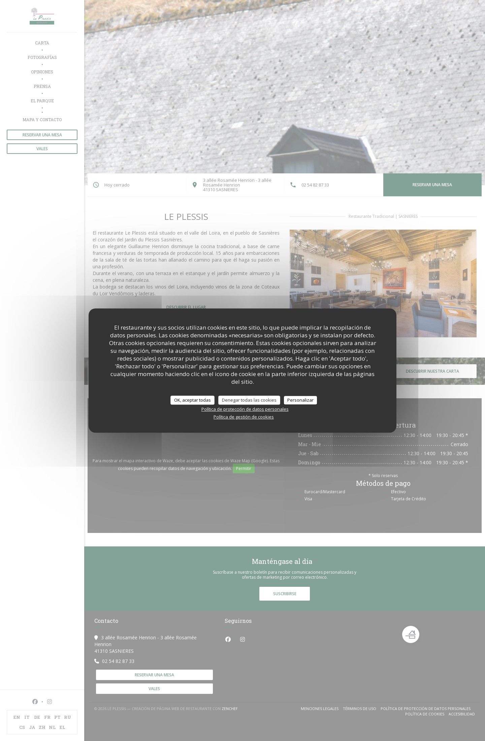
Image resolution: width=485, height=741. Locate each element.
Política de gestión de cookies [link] (244, 417)
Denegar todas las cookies (249, 400)
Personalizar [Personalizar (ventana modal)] (300, 400)
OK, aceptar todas (192, 400)
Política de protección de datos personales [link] (245, 409)
